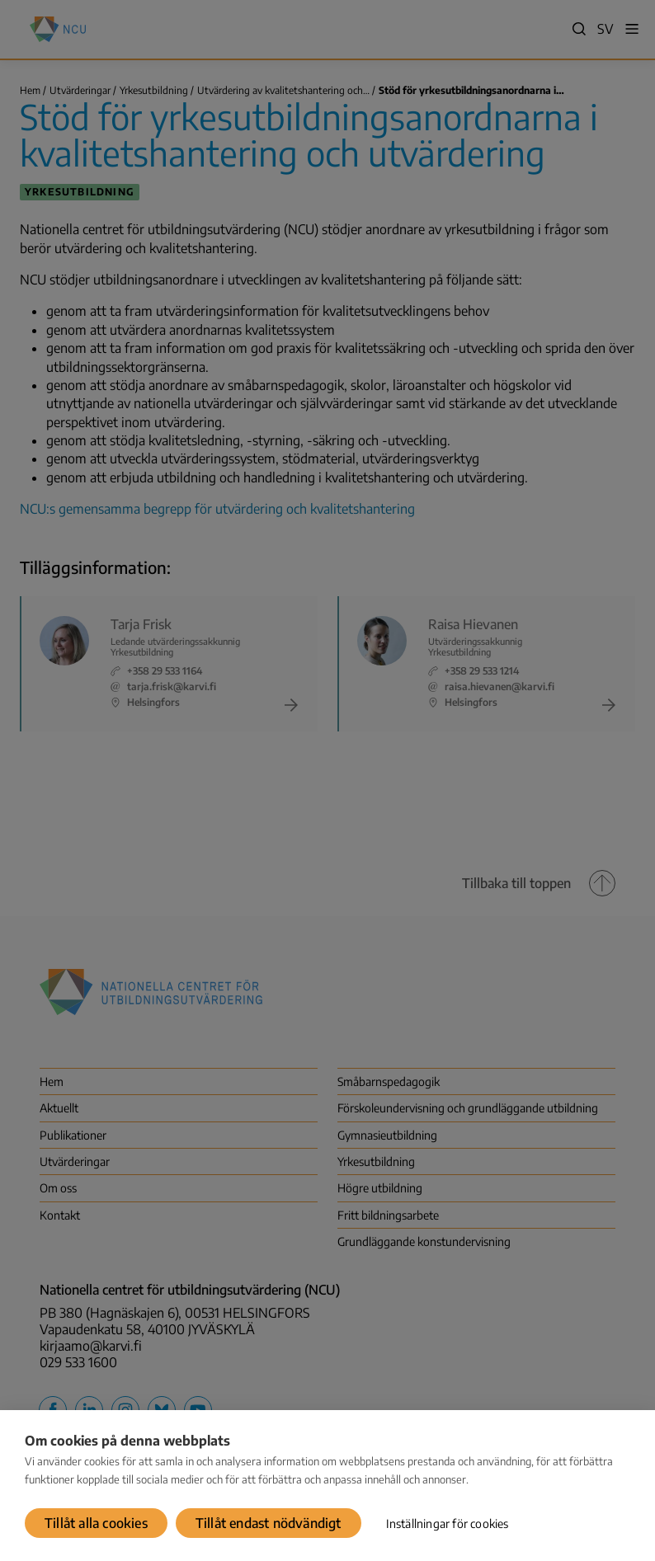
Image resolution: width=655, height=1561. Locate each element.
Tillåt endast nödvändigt (269, 1523)
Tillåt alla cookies (96, 1523)
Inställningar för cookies (447, 1523)
